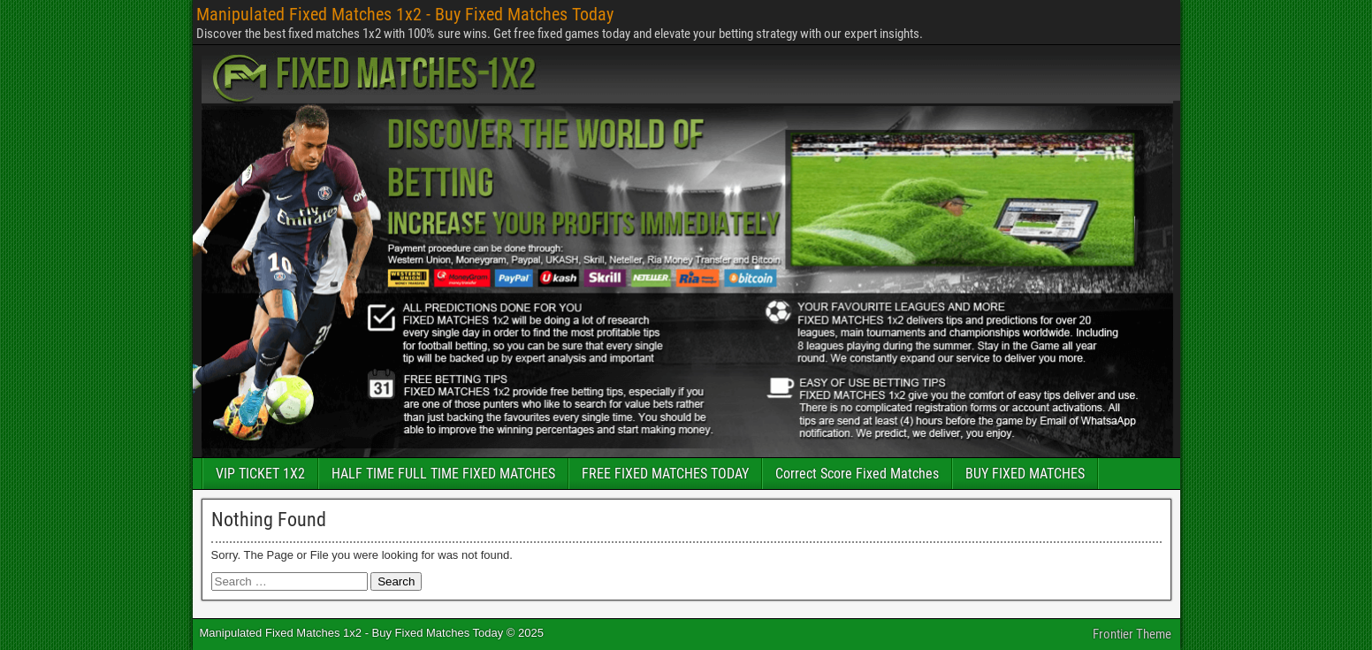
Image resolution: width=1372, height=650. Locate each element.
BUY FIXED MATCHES (1025, 473)
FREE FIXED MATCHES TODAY (665, 473)
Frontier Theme (1132, 634)
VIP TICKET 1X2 (260, 473)
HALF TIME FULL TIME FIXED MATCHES (443, 473)
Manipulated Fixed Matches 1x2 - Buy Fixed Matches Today (405, 14)
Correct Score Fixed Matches (857, 473)
